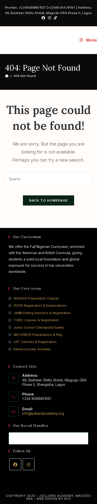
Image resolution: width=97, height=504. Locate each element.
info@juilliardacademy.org (43, 413)
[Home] (7, 76)
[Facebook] (15, 464)
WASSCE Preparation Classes (36, 298)
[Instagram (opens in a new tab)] (49, 18)
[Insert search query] (48, 179)
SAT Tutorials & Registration (35, 342)
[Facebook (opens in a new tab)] (43, 18)
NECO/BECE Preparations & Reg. (38, 334)
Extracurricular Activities (32, 349)
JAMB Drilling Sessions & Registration (42, 313)
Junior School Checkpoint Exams (39, 327)
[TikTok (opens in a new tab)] (54, 18)
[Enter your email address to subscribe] (49, 438)
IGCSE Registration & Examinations (40, 305)
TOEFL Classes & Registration (36, 320)
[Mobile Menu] (88, 40)
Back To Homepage (48, 200)
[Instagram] (28, 464)
